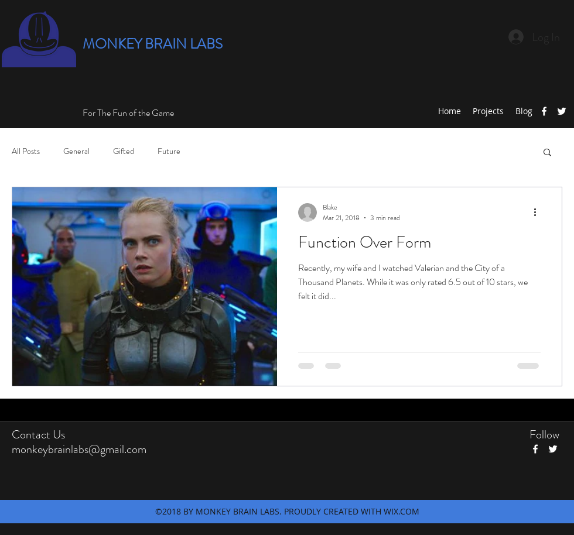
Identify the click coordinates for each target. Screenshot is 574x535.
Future (169, 151)
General (76, 151)
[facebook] (544, 111)
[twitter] (562, 111)
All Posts (26, 151)
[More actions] (539, 212)
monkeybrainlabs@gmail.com (79, 449)
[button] (547, 153)
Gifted (123, 151)
